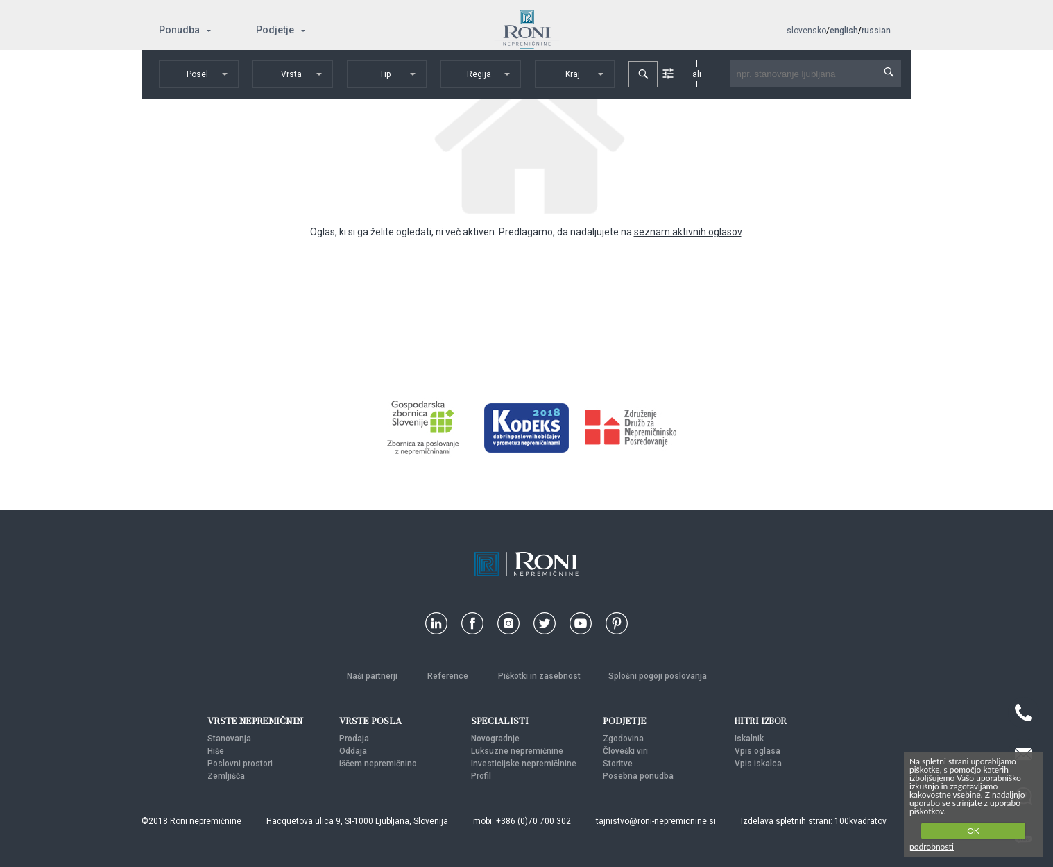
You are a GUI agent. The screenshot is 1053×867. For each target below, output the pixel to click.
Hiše (215, 751)
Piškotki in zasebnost (539, 676)
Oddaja (353, 751)
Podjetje (275, 29)
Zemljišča (226, 776)
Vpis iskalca (758, 763)
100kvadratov (860, 821)
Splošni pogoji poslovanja (657, 676)
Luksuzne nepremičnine (517, 751)
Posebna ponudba (638, 776)
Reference (448, 676)
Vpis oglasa (757, 751)
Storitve (618, 763)
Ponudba (179, 29)
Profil (481, 776)
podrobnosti (931, 846)
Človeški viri (625, 751)
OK (973, 830)
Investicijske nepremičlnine (523, 763)
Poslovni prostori (240, 763)
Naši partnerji (373, 676)
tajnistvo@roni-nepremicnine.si (656, 821)
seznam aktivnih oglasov (688, 231)
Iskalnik (749, 738)
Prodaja (354, 738)
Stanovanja (229, 738)
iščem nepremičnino (378, 763)
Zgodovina (623, 738)
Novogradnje (495, 738)
